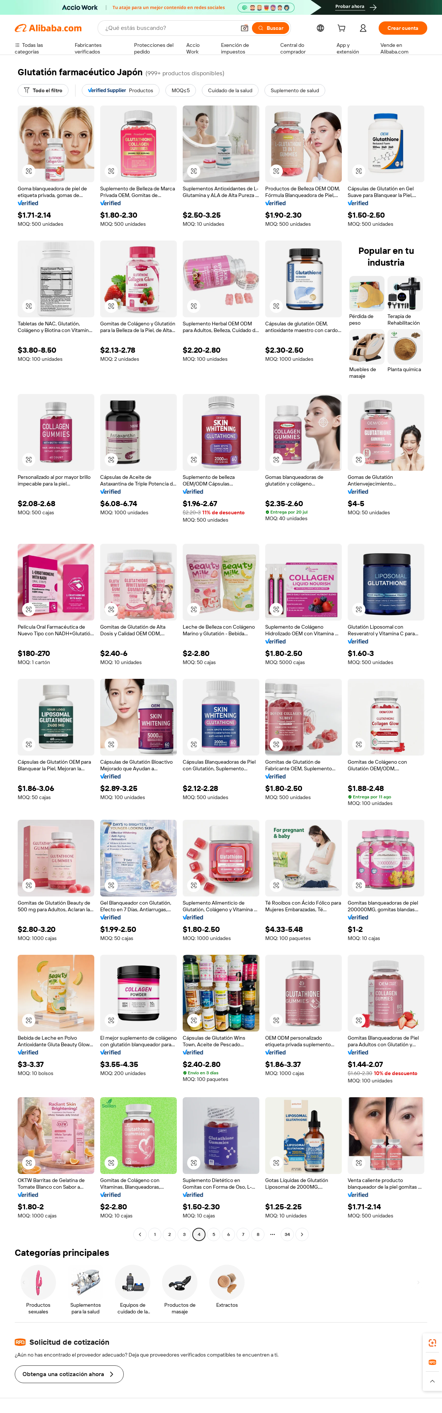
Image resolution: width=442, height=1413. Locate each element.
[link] (432, 1342)
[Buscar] (270, 28)
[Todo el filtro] (43, 90)
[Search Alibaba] (169, 28)
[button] (244, 28)
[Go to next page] (302, 1234)
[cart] (342, 29)
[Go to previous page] (140, 1234)
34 (287, 1234)
